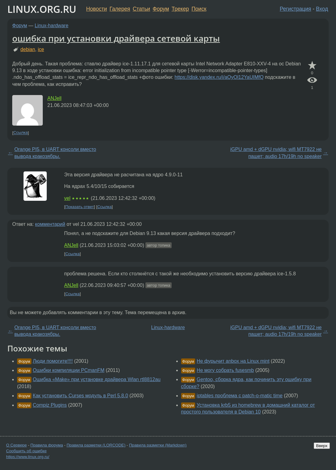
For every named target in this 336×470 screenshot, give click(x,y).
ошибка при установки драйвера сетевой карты (116, 38)
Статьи (141, 9)
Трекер (180, 9)
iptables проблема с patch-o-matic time (240, 395)
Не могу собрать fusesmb (225, 370)
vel (67, 198)
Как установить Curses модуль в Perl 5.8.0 (80, 395)
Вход (322, 9)
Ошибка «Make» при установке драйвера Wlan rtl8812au (96, 379)
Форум (161, 9)
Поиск (199, 9)
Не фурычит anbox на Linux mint (233, 361)
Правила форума (47, 445)
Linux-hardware (51, 25)
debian (27, 49)
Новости (96, 9)
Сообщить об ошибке (26, 451)
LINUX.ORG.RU (41, 9)
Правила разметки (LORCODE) (96, 445)
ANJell (54, 98)
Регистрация (295, 9)
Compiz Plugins (50, 405)
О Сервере (16, 445)
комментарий (50, 224)
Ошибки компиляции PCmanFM (68, 370)
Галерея (120, 9)
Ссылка (20, 132)
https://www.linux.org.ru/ (27, 456)
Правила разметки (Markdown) (157, 445)
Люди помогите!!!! (53, 361)
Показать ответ (79, 206)
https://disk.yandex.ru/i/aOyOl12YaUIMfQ (219, 77)
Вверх (321, 445)
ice (41, 49)
